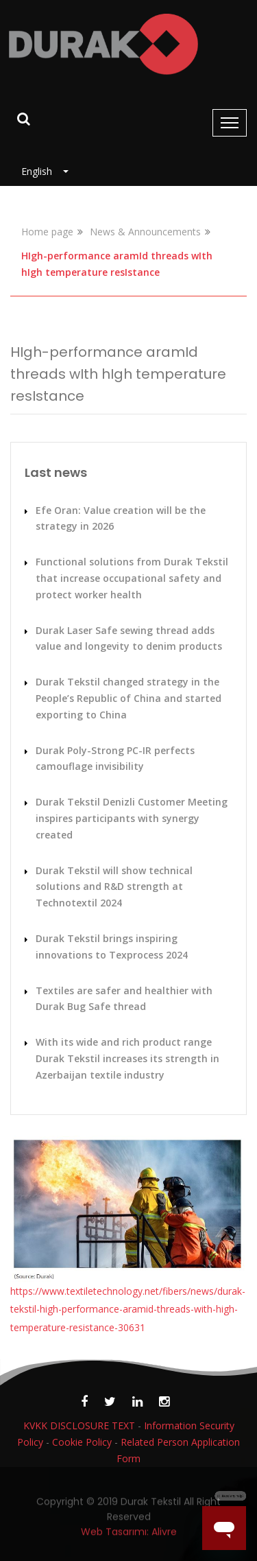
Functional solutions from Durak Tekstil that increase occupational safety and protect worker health (132, 578)
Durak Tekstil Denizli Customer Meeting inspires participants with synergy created (132, 818)
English (40, 171)
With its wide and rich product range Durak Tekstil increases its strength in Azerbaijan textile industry (127, 1058)
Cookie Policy (82, 1441)
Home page (47, 231)
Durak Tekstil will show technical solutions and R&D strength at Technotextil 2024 (114, 887)
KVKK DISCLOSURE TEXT (79, 1425)
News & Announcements (145, 231)
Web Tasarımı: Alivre (129, 1537)
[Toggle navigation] (229, 123)
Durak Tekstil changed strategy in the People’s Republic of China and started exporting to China (128, 698)
